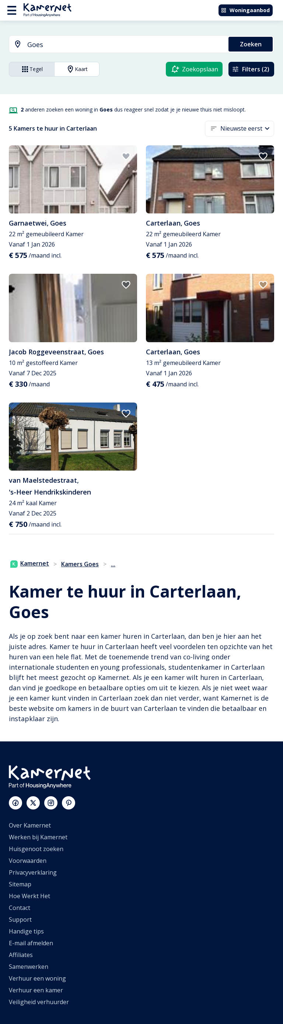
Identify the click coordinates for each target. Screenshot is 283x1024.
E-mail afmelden (31, 943)
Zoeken (251, 44)
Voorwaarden (27, 861)
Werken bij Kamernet (38, 837)
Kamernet (29, 563)
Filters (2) (250, 69)
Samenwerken (28, 967)
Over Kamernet (30, 825)
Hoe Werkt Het (29, 896)
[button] (247, 129)
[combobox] (114, 44)
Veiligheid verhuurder (39, 1002)
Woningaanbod (245, 10)
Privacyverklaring (33, 872)
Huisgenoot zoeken (36, 849)
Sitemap (20, 884)
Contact (19, 908)
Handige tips (26, 931)
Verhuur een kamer (36, 990)
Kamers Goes (80, 564)
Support (20, 919)
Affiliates (21, 955)
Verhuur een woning (37, 978)
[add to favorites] (126, 156)
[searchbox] (125, 45)
